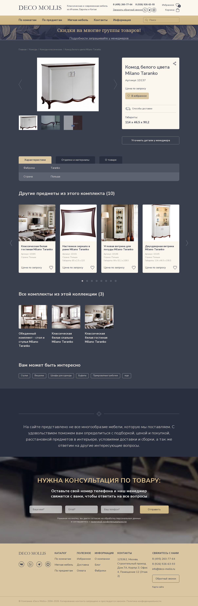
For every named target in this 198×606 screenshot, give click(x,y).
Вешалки (39, 375)
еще (127, 375)
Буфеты (82, 375)
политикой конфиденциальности (109, 521)
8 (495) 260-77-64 (122, 4)
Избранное (84, 559)
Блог (97, 564)
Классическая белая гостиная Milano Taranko (37, 247)
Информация (122, 20)
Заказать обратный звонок (128, 9)
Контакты (101, 20)
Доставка (83, 564)
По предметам (52, 20)
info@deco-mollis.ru (163, 569)
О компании (102, 559)
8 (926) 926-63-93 (145, 4)
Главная (23, 49)
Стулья (24, 375)
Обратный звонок (166, 578)
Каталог (61, 553)
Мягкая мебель (78, 20)
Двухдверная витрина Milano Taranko (159, 247)
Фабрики (100, 570)
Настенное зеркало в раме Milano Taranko (76, 247)
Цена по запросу (135, 88)
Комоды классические (51, 49)
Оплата (81, 570)
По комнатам (27, 20)
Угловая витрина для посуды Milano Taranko (118, 247)
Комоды (33, 49)
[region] (68, 122)
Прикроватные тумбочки (105, 375)
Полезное (84, 553)
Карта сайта (158, 587)
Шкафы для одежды (61, 375)
